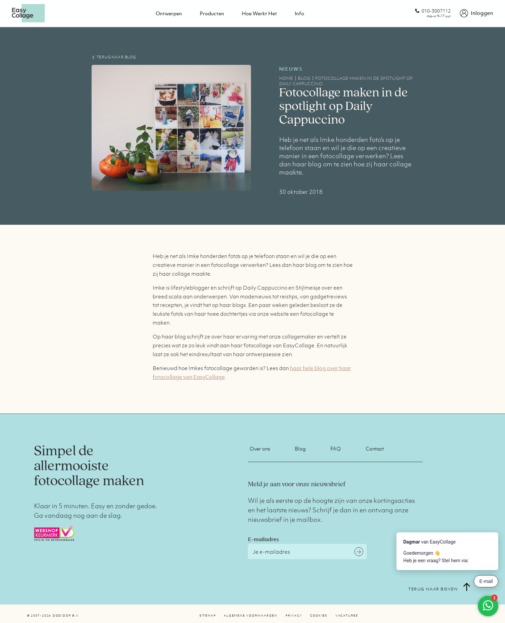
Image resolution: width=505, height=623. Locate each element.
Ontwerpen (169, 13)
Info (299, 13)
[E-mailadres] (307, 551)
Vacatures (346, 615)
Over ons (260, 448)
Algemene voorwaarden (250, 615)
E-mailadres (263, 539)
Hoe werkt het (259, 13)
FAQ (335, 448)
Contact (375, 448)
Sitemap (207, 615)
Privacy (294, 615)
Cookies (318, 615)
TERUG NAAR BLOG (114, 57)
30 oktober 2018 (301, 192)
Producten (212, 13)
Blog (300, 448)
